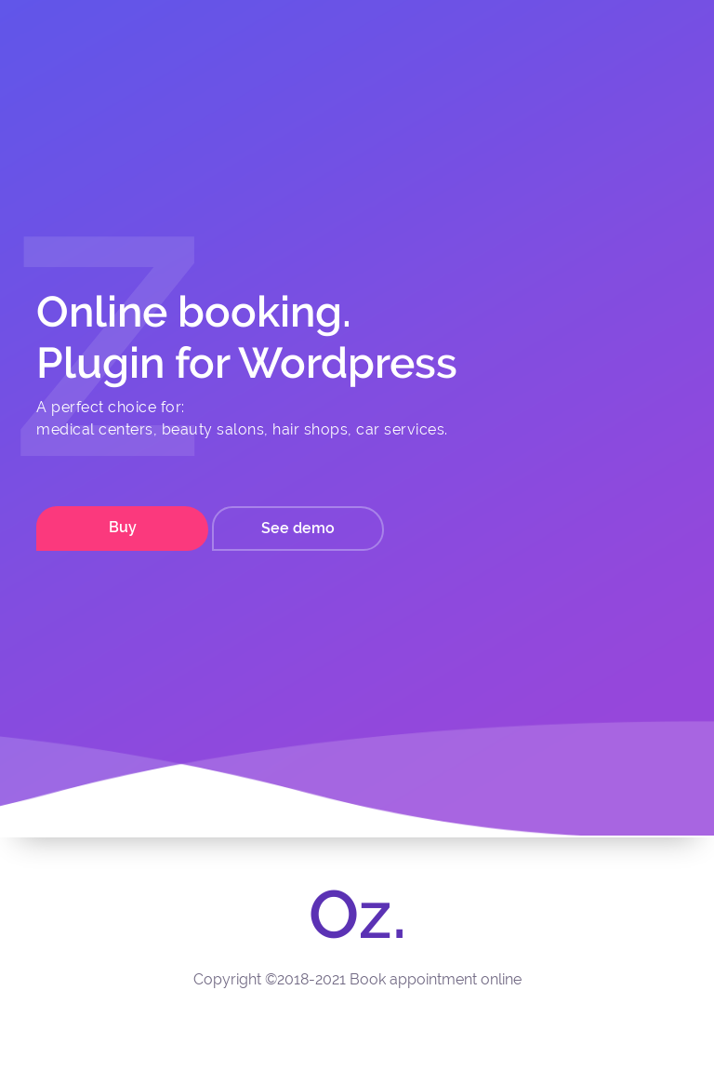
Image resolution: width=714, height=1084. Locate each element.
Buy (123, 527)
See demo (298, 528)
